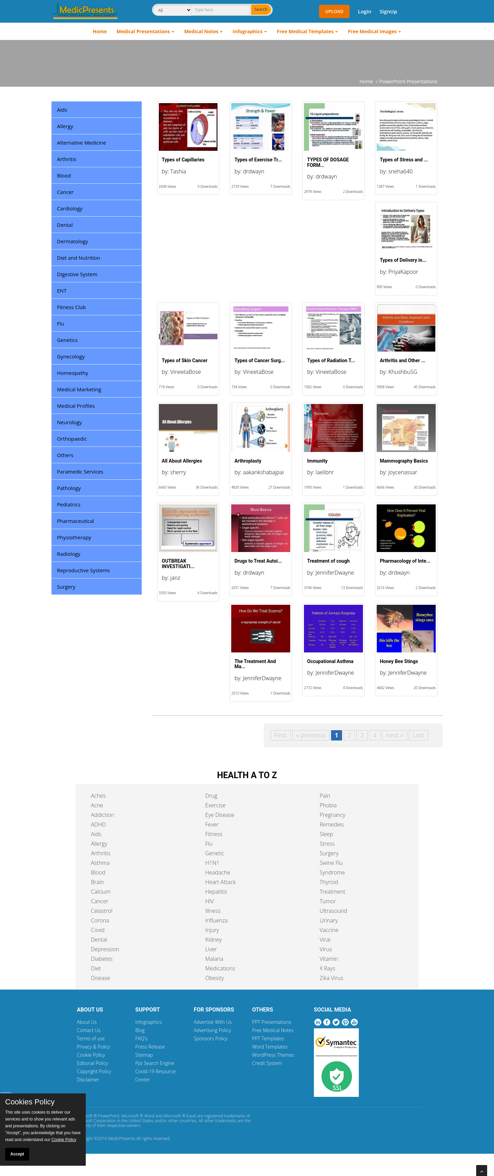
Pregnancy (332, 815)
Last (418, 735)
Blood (64, 175)
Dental (65, 224)
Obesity (214, 978)
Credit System (267, 1063)
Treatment (332, 891)
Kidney (213, 939)
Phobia (328, 805)
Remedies (332, 824)
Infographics (247, 31)
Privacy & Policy (93, 1046)
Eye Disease (219, 815)
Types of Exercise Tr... (258, 159)
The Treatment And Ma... (255, 664)
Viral (325, 939)
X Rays (328, 968)
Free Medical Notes (273, 1030)
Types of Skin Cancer (185, 360)
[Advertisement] (247, 59)
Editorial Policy (92, 1063)
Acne (97, 805)
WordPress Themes (273, 1055)
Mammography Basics (404, 461)
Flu (60, 323)
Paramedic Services (80, 471)
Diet (96, 968)
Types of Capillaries (183, 159)
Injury (212, 930)
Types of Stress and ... (404, 159)
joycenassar (402, 472)
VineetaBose (185, 372)
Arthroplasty (247, 461)
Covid (98, 930)
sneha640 (400, 171)
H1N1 (212, 863)
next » (394, 735)
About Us (87, 1022)
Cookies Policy (30, 1102)
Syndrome (332, 872)
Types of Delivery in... (403, 260)
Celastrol (102, 911)
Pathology (69, 488)
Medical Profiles (76, 405)
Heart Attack (220, 882)
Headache (217, 872)
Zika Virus (331, 978)
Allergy (65, 126)
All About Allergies (182, 461)
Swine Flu (331, 863)
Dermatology (72, 241)
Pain (325, 795)
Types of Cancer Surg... (259, 360)
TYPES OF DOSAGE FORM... (328, 162)
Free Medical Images (372, 31)
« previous (311, 735)
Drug (211, 795)
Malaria (214, 959)
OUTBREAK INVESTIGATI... (178, 563)
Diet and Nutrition (78, 257)
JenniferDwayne (335, 572)
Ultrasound (333, 911)
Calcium (100, 891)
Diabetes (102, 959)
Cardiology (69, 208)
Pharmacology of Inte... (405, 561)
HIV (209, 901)
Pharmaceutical (75, 520)
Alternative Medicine (81, 142)
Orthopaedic (72, 438)
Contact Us (89, 1030)
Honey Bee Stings (399, 661)
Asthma (100, 863)
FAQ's (141, 1038)
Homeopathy (72, 372)
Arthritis (66, 159)
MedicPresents (121, 1138)
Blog (139, 1030)
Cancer (65, 191)
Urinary (329, 920)
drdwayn (253, 171)
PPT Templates (268, 1038)
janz (175, 577)
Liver (211, 949)
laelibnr (325, 472)
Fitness (213, 834)
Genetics (67, 339)
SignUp (388, 11)
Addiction (102, 815)
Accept (17, 1154)
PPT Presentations (271, 1022)
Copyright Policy (94, 1071)
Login (364, 11)
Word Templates (269, 1046)
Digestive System (77, 274)
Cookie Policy (91, 1055)
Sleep (326, 834)
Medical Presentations (143, 31)
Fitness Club (71, 307)
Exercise (215, 805)
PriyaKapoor (403, 271)
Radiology (68, 553)
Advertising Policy (212, 1030)
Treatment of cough (328, 561)
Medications (220, 968)
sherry (178, 472)
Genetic (214, 853)
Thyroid (329, 882)
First (280, 735)
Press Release (150, 1046)
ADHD (98, 824)
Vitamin (329, 959)
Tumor (328, 901)
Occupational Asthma (330, 661)
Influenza (216, 920)
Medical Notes (201, 31)
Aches (98, 795)
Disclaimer (88, 1079)
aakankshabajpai (263, 472)
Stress (327, 843)
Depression (105, 949)
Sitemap (144, 1055)
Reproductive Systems (83, 570)
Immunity (317, 461)
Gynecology (71, 356)
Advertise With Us (213, 1022)
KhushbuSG (402, 372)
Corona (100, 920)
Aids (62, 109)
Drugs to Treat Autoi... (258, 561)
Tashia (178, 171)
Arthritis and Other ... (402, 360)
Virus (326, 949)
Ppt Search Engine (154, 1063)
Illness (212, 911)
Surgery (66, 586)
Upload (334, 11)
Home (100, 31)
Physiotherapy (74, 537)
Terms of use (91, 1038)
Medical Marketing (79, 389)
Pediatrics (68, 504)
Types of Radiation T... (331, 360)
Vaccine (329, 930)
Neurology (69, 422)
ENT (62, 290)
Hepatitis (216, 891)
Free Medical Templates (305, 31)
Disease (100, 978)
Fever (212, 824)
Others (65, 455)
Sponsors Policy (211, 1038)
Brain (97, 882)
